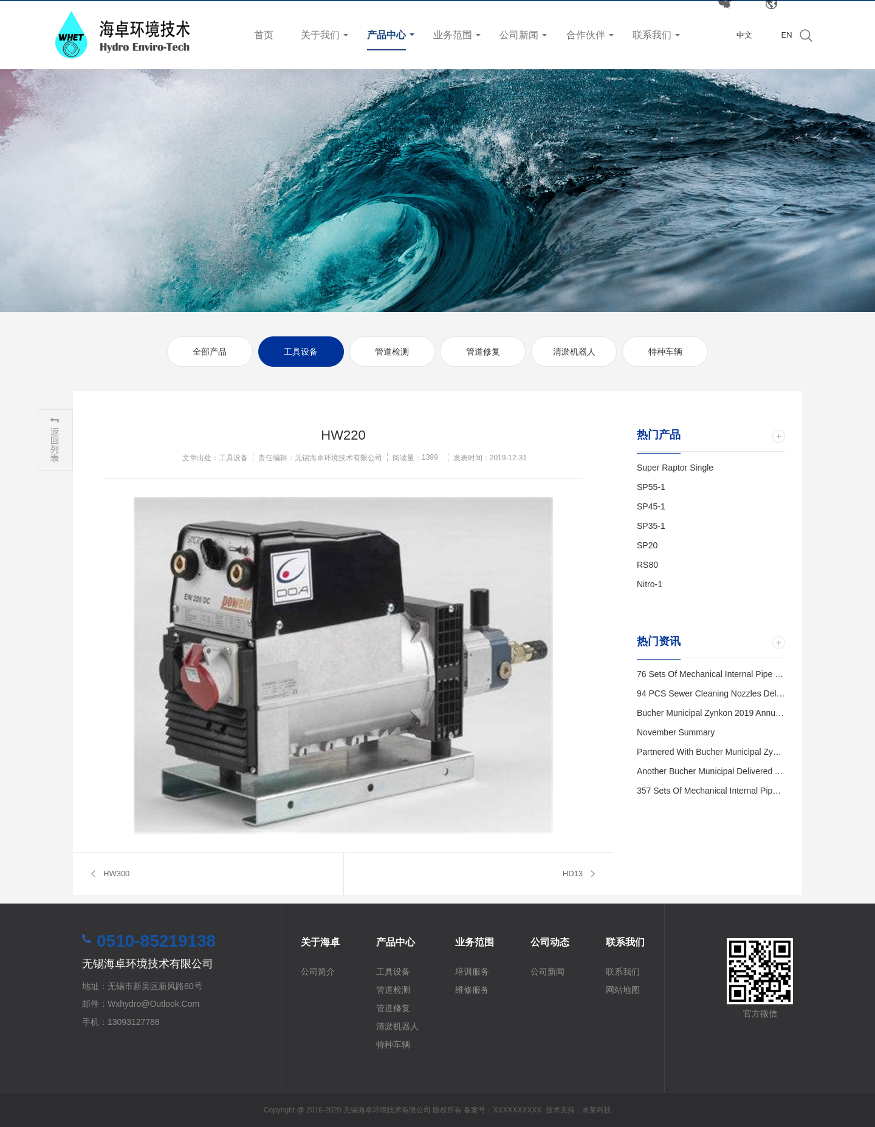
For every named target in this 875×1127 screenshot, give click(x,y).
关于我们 (320, 35)
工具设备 (301, 351)
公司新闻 (518, 35)
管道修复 (483, 351)
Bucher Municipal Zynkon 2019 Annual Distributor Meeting (746, 713)
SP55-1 (651, 487)
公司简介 (318, 971)
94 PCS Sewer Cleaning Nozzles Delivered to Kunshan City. (751, 693)
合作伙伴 (585, 35)
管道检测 (392, 351)
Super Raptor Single (675, 467)
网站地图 (623, 990)
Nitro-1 (649, 584)
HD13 (573, 873)
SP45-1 (651, 506)
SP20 (647, 545)
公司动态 (549, 942)
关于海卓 (320, 942)
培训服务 (472, 971)
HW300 (116, 873)
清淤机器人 (574, 351)
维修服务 (472, 990)
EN (786, 34)
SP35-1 (651, 526)
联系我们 (652, 35)
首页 (263, 35)
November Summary (676, 732)
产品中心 (386, 35)
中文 (744, 34)
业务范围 (452, 35)
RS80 (647, 565)
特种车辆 (665, 351)
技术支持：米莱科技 (578, 1110)
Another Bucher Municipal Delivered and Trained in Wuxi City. (753, 771)
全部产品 (210, 351)
